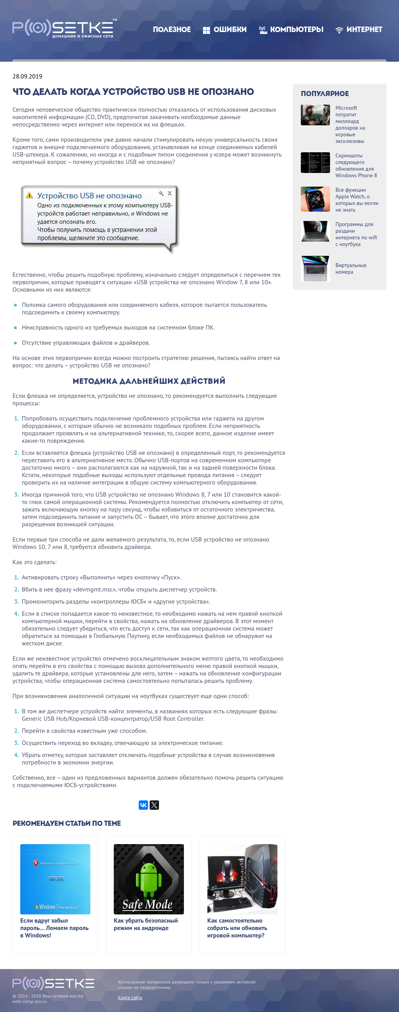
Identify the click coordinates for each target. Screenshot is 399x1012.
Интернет (364, 30)
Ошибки (230, 30)
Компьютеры (296, 30)
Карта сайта (130, 997)
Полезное (172, 30)
